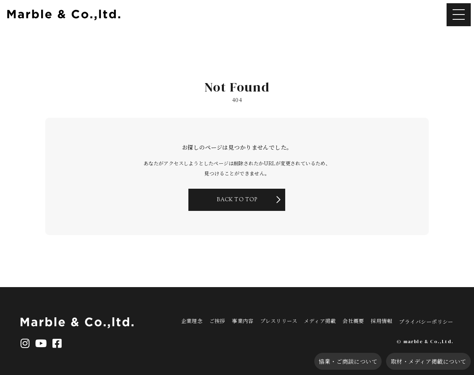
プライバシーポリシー (437, 319)
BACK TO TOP (237, 210)
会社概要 (364, 319)
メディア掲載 (331, 319)
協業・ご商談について (331, 360)
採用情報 (392, 319)
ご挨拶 (227, 319)
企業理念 (202, 319)
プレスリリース (289, 319)
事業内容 (253, 319)
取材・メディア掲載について (421, 360)
